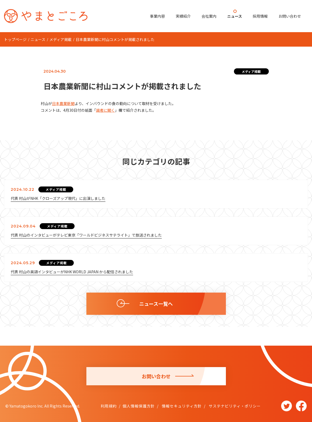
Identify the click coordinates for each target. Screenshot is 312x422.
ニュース (234, 16)
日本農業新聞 (63, 103)
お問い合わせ (289, 16)
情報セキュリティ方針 (181, 406)
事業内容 (157, 16)
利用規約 (109, 406)
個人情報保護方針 (139, 406)
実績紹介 (183, 16)
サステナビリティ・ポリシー (234, 406)
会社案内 (208, 16)
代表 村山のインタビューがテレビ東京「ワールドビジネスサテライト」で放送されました (86, 235)
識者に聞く (105, 110)
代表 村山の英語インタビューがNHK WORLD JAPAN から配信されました (72, 271)
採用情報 (260, 16)
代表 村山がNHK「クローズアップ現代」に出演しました (58, 198)
